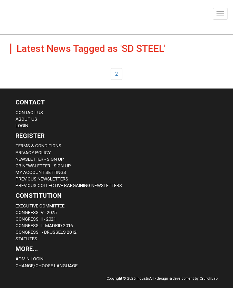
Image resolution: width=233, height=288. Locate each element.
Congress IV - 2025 (36, 212)
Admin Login (29, 258)
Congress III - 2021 (36, 219)
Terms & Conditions (38, 145)
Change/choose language (47, 265)
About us (26, 119)
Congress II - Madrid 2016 (44, 225)
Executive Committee (40, 205)
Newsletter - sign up (40, 159)
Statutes (26, 238)
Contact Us (29, 112)
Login (22, 125)
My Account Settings (41, 172)
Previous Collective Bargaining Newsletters (69, 185)
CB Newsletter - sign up (43, 165)
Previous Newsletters (42, 179)
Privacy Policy (33, 152)
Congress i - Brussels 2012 (46, 232)
